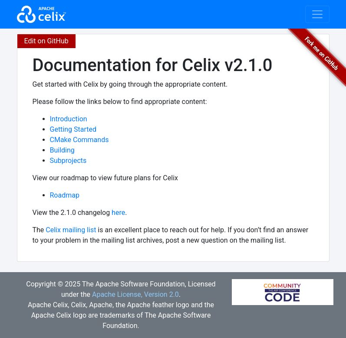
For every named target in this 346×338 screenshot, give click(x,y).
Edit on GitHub (46, 41)
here (118, 212)
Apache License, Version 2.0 (135, 294)
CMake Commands (79, 140)
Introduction (68, 119)
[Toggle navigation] (317, 14)
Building (62, 150)
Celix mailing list (71, 230)
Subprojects (68, 160)
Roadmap (64, 195)
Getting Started (73, 129)
